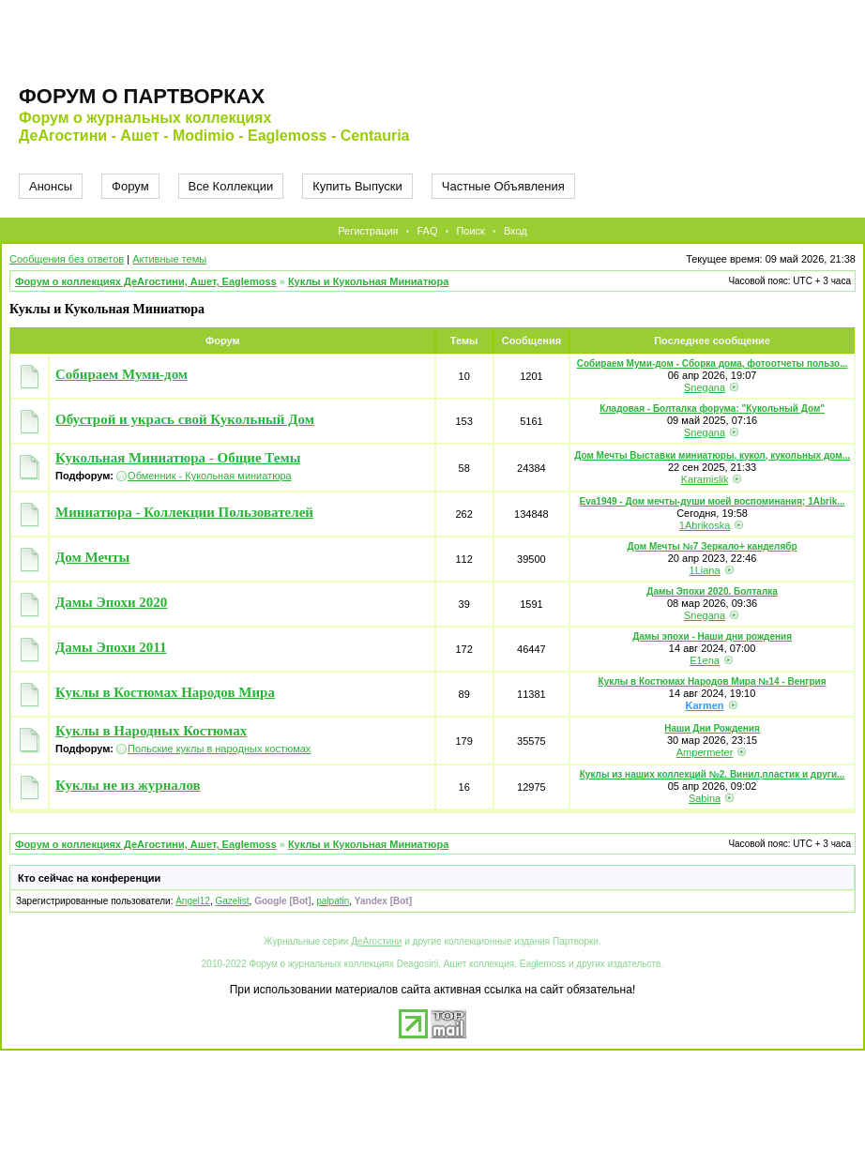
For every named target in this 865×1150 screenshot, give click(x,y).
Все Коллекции (231, 186)
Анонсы (50, 186)
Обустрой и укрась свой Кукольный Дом (184, 419)
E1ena (705, 660)
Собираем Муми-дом (121, 374)
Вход (515, 230)
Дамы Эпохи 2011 (111, 647)
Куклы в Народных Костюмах (151, 730)
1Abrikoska (704, 525)
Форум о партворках (142, 96)
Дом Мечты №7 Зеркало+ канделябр (712, 546)
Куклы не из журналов (128, 785)
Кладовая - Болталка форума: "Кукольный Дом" (712, 408)
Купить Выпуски (357, 186)
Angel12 (192, 901)
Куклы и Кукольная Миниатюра (368, 281)
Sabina (705, 798)
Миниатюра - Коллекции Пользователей (184, 512)
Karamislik (705, 479)
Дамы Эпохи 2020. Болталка (711, 591)
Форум (130, 186)
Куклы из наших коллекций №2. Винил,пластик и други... (712, 774)
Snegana (704, 387)
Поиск (470, 230)
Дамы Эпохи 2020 (111, 602)
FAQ (427, 230)
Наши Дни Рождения (712, 728)
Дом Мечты (92, 557)
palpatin (332, 901)
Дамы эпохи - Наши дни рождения (712, 636)
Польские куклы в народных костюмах (219, 748)
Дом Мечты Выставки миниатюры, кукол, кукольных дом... (712, 455)
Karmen (705, 705)
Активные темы (169, 259)
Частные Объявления (503, 186)
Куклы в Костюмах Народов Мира (165, 692)
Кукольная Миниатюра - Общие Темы (177, 457)
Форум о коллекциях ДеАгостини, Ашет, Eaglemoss (146, 281)
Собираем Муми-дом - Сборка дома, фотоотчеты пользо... (712, 363)
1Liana (705, 570)
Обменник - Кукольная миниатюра (210, 475)
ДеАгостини (376, 941)
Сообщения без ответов (66, 259)
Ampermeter (705, 752)
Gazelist (232, 901)
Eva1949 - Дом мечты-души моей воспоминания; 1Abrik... (712, 501)
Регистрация (368, 230)
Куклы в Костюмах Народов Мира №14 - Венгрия (713, 681)
